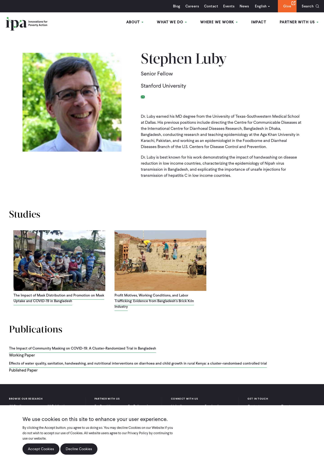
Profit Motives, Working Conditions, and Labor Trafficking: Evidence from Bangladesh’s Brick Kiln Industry (154, 301)
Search (308, 6)
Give (287, 6)
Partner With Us (299, 22)
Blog (176, 6)
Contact (211, 6)
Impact (258, 22)
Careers (192, 6)
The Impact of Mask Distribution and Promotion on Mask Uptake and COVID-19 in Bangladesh (59, 298)
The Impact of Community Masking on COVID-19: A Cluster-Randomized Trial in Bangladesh (82, 348)
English (261, 6)
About (135, 22)
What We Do (172, 22)
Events (228, 6)
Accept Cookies (41, 449)
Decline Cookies (79, 449)
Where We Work (219, 22)
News (244, 6)
